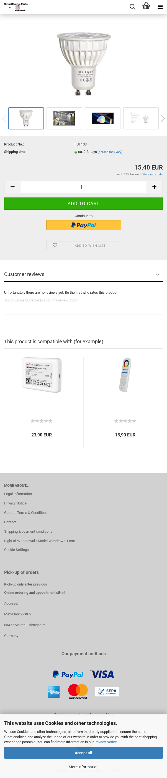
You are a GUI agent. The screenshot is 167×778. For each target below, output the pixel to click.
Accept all (83, 753)
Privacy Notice (105, 742)
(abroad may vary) (110, 152)
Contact (10, 522)
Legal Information (18, 494)
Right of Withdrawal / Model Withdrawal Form (39, 541)
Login (74, 300)
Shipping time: (15, 152)
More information (84, 767)
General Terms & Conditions (26, 513)
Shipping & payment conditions (28, 531)
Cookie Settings (16, 550)
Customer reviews (24, 274)
